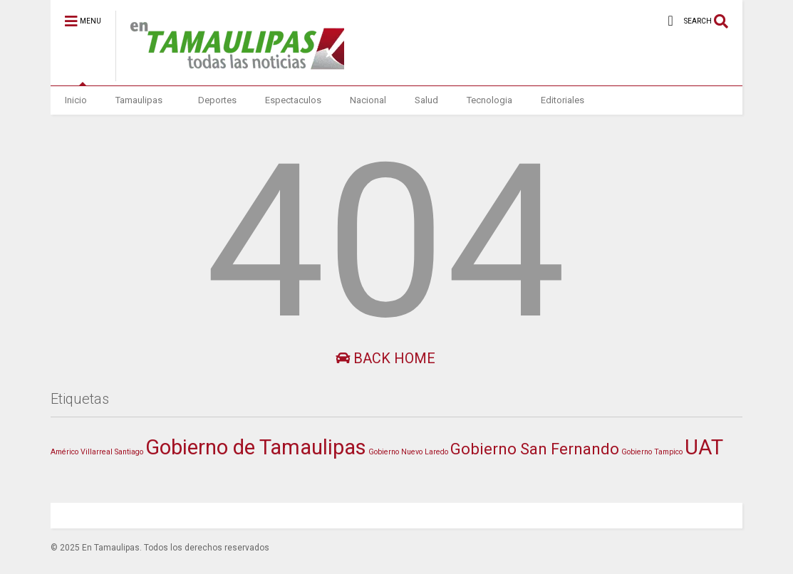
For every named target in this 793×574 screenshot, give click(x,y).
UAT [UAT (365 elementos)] (704, 447)
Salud (426, 100)
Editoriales (562, 100)
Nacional (368, 100)
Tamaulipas (138, 100)
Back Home (385, 358)
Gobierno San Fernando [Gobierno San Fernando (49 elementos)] (534, 448)
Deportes (217, 100)
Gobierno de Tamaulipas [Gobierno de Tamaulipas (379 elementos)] (255, 447)
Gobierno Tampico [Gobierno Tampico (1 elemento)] (652, 451)
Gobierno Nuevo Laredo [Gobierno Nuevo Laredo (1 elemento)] (408, 451)
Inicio (76, 100)
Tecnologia (489, 100)
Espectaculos (293, 100)
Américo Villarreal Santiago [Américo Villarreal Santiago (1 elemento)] (97, 451)
